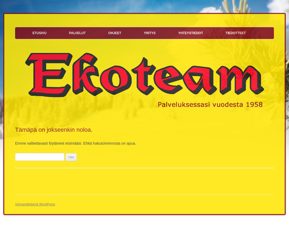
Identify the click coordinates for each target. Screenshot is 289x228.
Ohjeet (114, 33)
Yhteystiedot (190, 33)
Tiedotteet (236, 33)
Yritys (150, 33)
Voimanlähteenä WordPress (35, 204)
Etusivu (39, 33)
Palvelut (77, 33)
